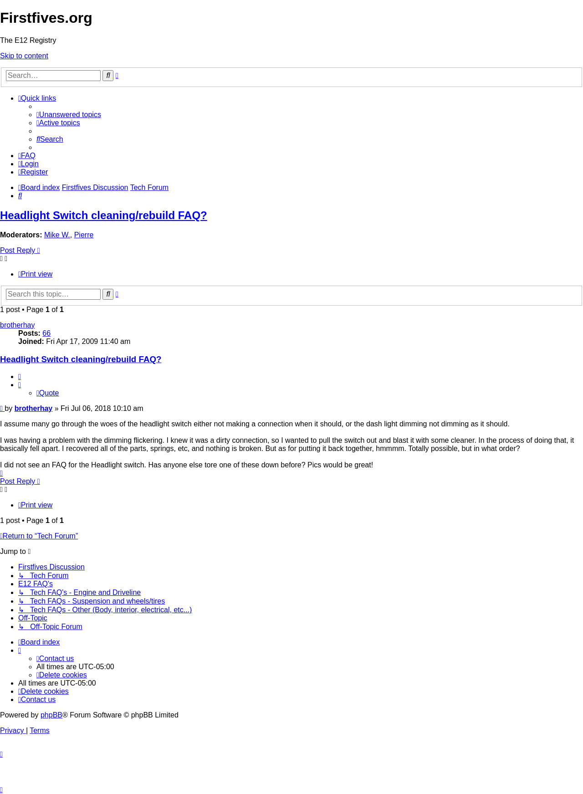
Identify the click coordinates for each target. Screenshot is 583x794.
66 (46, 333)
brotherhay (17, 325)
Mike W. (57, 235)
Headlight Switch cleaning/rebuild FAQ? (103, 215)
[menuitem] (68, 114)
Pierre (84, 235)
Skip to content (24, 56)
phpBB (51, 715)
